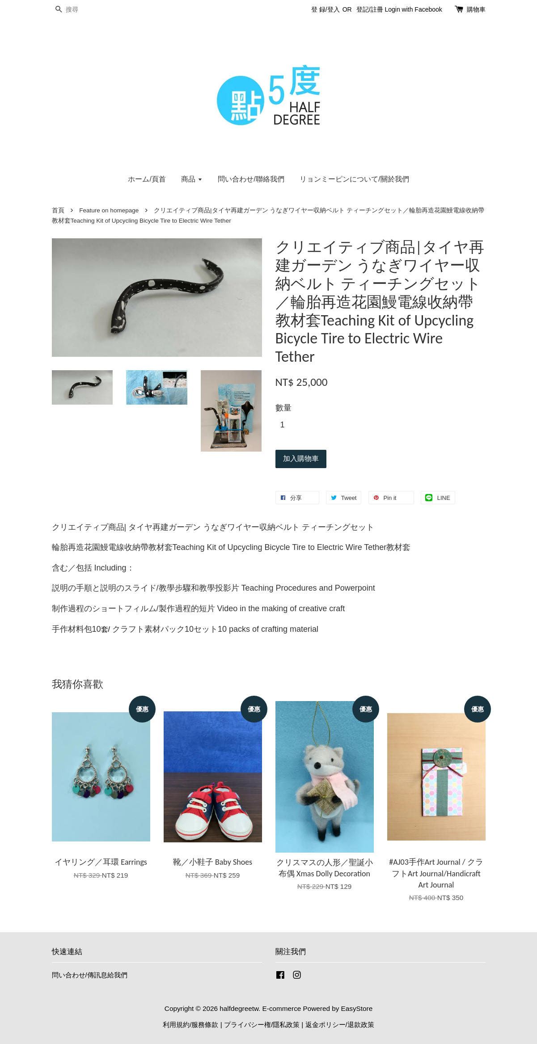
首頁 (58, 210)
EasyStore (357, 1008)
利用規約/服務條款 (190, 1024)
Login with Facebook (413, 9)
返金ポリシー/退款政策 (339, 1024)
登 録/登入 (325, 9)
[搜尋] (79, 9)
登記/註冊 (369, 9)
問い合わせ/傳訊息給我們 (89, 975)
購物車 (476, 9)
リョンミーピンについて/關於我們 (354, 179)
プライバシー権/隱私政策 (262, 1024)
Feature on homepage (109, 210)
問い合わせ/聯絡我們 (251, 179)
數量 (283, 407)
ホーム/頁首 (146, 179)
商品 (191, 179)
